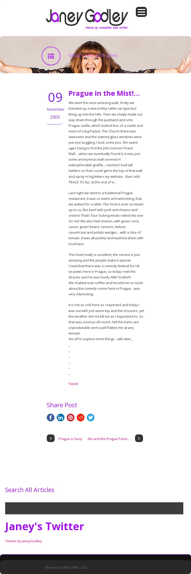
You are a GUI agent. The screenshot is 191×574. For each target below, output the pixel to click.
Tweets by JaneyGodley (23, 541)
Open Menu (141, 12)
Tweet (73, 383)
